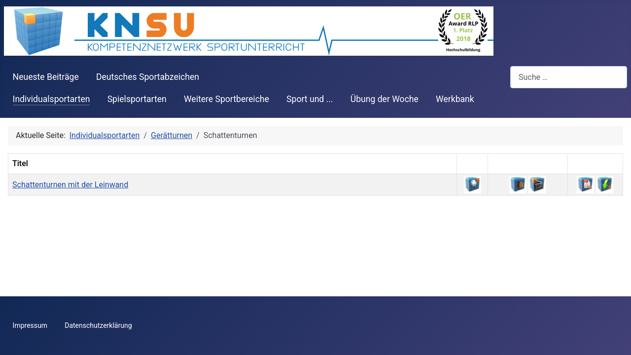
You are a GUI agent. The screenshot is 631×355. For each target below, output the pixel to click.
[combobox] (568, 77)
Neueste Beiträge (46, 77)
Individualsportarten (51, 99)
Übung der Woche (385, 99)
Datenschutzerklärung (98, 325)
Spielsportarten (137, 99)
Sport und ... (309, 99)
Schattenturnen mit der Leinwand (70, 184)
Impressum (30, 325)
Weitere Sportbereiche (226, 99)
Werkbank (455, 99)
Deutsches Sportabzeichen (147, 77)
